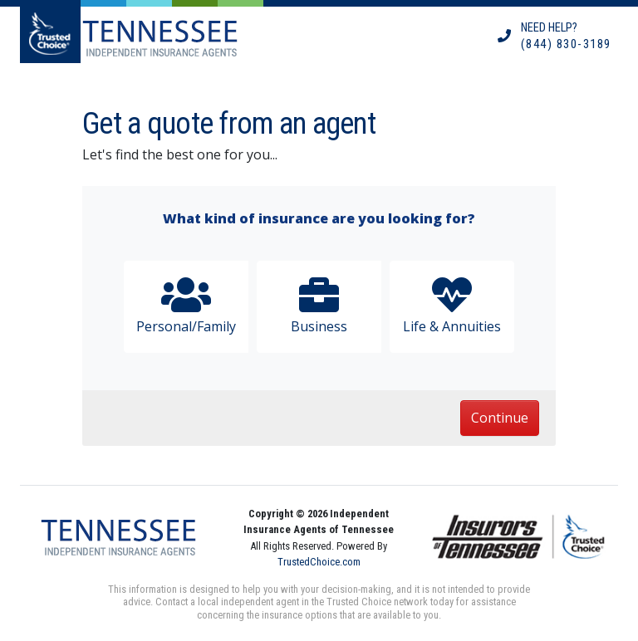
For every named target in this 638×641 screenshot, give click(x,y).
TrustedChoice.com (319, 561)
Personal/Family (186, 305)
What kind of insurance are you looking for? (319, 218)
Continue (499, 418)
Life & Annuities (451, 305)
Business (319, 305)
